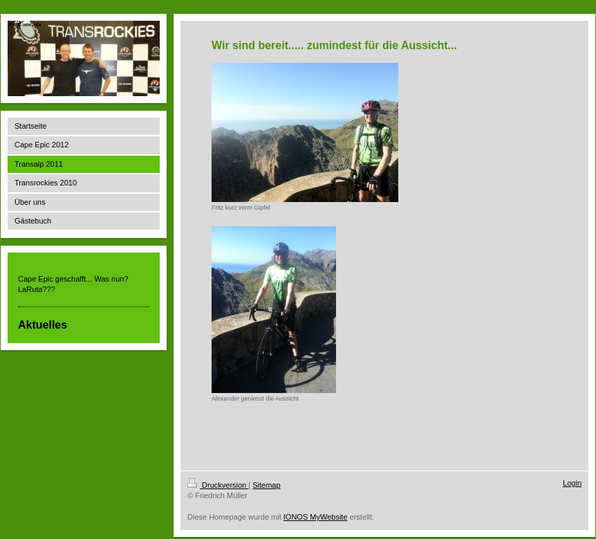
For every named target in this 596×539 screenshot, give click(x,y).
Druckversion (217, 485)
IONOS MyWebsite (315, 517)
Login (572, 483)
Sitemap (266, 485)
